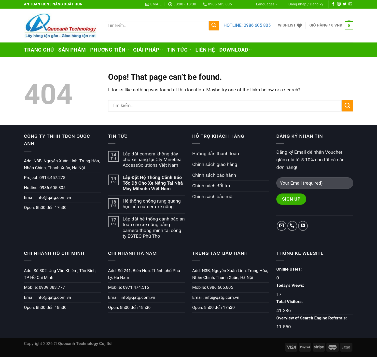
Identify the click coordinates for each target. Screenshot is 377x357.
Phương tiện (109, 50)
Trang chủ (39, 50)
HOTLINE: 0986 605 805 (247, 25)
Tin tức (179, 50)
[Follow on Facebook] (333, 4)
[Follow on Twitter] (344, 4)
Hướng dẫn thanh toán (215, 153)
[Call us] (292, 226)
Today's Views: (290, 285)
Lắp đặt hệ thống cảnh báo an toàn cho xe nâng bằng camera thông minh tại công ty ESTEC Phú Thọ (154, 227)
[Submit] (214, 25)
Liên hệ (205, 50)
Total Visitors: (290, 301)
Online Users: (289, 269)
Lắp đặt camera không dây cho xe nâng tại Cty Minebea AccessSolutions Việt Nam (152, 159)
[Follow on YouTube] (303, 226)
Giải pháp (148, 50)
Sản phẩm (72, 50)
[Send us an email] (350, 4)
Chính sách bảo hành (214, 175)
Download (235, 50)
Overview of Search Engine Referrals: (312, 318)
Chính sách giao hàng (214, 164)
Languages (267, 4)
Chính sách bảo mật (213, 196)
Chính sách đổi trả (211, 186)
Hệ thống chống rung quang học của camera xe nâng (152, 203)
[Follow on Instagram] (339, 4)
